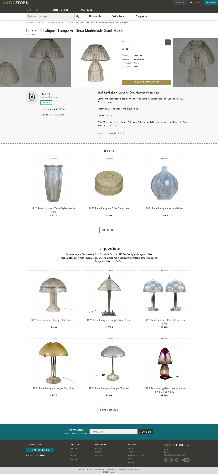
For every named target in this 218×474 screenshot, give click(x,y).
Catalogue (40, 22)
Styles (72, 452)
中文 (199, 2)
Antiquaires (99, 448)
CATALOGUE (32, 10)
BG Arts (45, 94)
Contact (166, 452)
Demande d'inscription (36, 455)
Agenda (130, 448)
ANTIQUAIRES (60, 10)
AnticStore (29, 22)
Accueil (166, 449)
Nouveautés (95, 16)
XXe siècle (80, 22)
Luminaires (51, 22)
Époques (73, 455)
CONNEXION (211, 2)
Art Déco (70, 22)
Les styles (131, 462)
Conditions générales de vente (128, 469)
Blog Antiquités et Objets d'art (174, 455)
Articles (130, 452)
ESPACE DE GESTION (40, 449)
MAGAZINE (87, 10)
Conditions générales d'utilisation (104, 469)
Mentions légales (85, 469)
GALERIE (44, 115)
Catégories (74, 448)
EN (195, 2)
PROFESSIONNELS (102, 444)
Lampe (60, 22)
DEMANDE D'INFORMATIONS (146, 82)
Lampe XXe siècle (115, 133)
